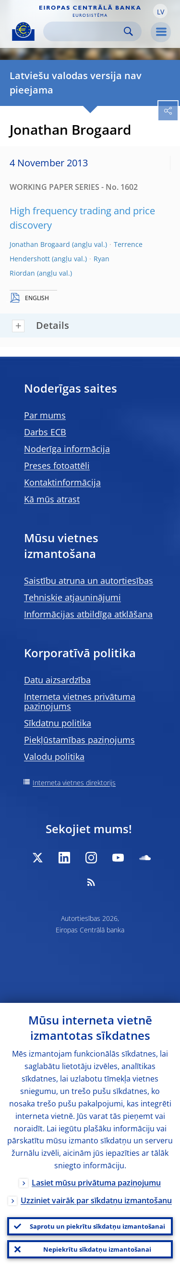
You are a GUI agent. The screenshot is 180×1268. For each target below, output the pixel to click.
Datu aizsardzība (57, 680)
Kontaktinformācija (62, 482)
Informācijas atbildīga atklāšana (88, 614)
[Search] (84, 31)
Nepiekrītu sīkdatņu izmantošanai (97, 1249)
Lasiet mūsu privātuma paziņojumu (96, 1182)
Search (128, 31)
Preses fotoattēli (57, 465)
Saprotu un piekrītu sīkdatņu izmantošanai (97, 1226)
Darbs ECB (45, 432)
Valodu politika (54, 756)
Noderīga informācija (67, 448)
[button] (160, 11)
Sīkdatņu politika (57, 723)
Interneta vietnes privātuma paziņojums (79, 701)
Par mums (45, 415)
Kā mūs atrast (52, 499)
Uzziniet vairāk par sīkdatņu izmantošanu (96, 1200)
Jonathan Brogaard (40, 244)
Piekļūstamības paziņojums (79, 739)
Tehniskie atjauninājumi (72, 597)
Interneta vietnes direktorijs (74, 782)
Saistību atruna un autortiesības (88, 580)
